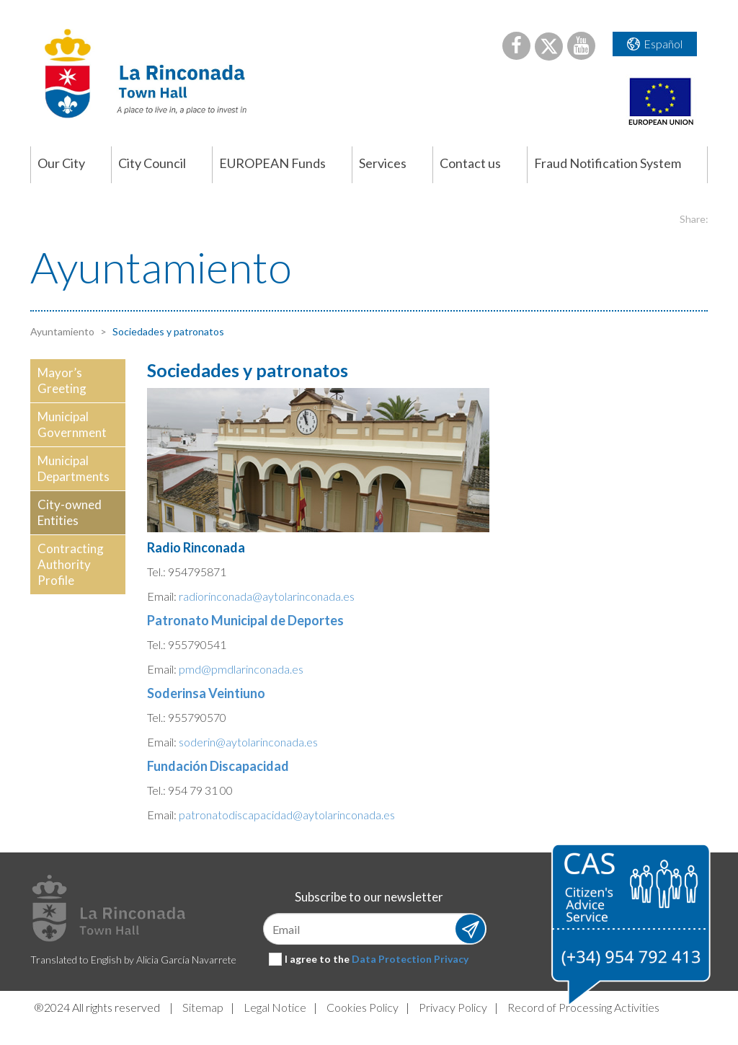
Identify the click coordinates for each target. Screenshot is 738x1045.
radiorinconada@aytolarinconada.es (267, 596)
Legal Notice (275, 1007)
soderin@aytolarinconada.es (248, 742)
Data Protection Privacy (410, 959)
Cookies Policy (362, 1007)
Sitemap (202, 1007)
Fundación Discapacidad (218, 766)
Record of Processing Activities (583, 1007)
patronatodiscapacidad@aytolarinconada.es (287, 814)
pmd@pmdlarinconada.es (241, 669)
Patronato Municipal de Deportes (245, 620)
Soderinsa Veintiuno (206, 693)
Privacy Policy (453, 1007)
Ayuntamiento (62, 331)
